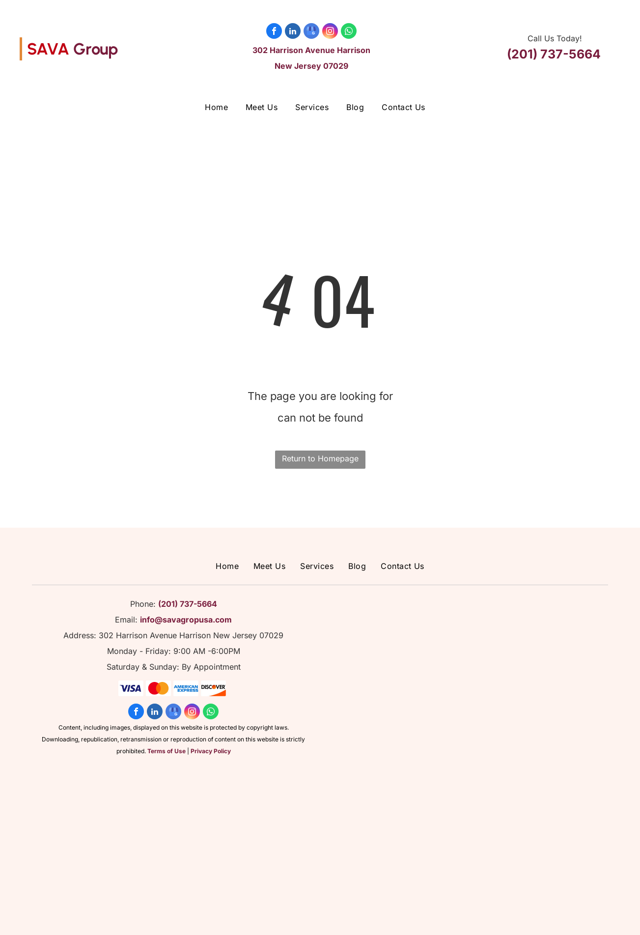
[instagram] (330, 32)
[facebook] (274, 32)
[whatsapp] (349, 32)
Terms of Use (166, 751)
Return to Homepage (320, 458)
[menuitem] (216, 107)
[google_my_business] (311, 32)
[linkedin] (293, 32)
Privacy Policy (211, 751)
